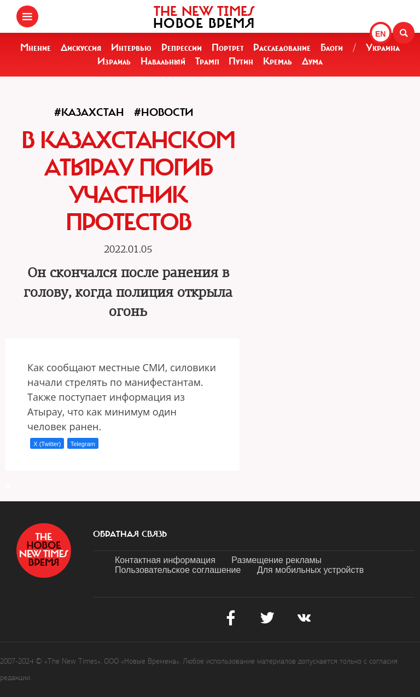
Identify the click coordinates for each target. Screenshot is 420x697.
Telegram (83, 444)
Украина (383, 48)
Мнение (35, 48)
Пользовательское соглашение (178, 570)
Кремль (277, 61)
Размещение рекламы (276, 560)
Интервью (131, 48)
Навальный (163, 61)
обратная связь (130, 534)
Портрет (228, 48)
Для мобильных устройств (310, 570)
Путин (241, 61)
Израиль (114, 61)
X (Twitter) (47, 444)
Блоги (331, 48)
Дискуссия (81, 48)
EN (380, 34)
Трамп (207, 61)
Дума (312, 61)
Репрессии (181, 48)
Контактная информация (165, 560)
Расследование (282, 48)
